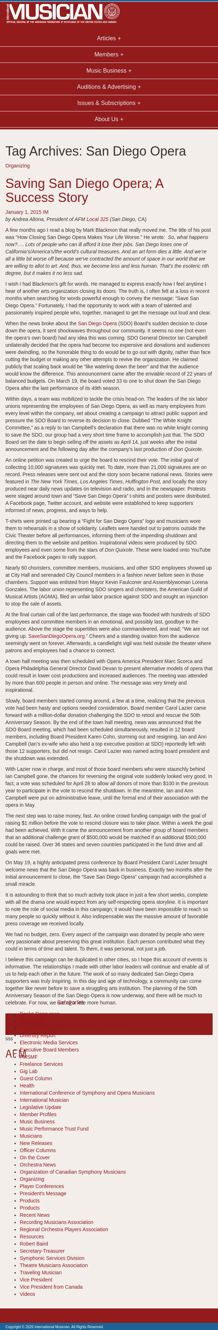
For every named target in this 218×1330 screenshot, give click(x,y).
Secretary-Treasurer (42, 1251)
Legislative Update (40, 1107)
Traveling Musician (41, 1272)
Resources (32, 1236)
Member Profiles (38, 1114)
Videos (27, 1294)
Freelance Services (41, 1064)
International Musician (44, 1100)
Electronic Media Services (49, 1042)
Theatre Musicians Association (54, 1265)
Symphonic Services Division (52, 1258)
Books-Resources (40, 1014)
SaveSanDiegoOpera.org (56, 636)
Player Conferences (42, 1186)
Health (27, 1086)
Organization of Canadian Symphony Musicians (73, 1172)
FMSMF (29, 1057)
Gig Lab (28, 1071)
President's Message (43, 1193)
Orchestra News (38, 1165)
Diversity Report (38, 1035)
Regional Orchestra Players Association (64, 1229)
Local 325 (98, 219)
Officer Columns (38, 1150)
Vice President (36, 1280)
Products (30, 1201)
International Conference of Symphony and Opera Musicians (87, 1093)
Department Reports (42, 1028)
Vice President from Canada (51, 1287)
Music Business (37, 1121)
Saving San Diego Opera (104, 1024)
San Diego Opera (97, 323)
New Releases (36, 1143)
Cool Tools (31, 1021)
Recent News (35, 1215)
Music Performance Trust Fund (54, 1129)
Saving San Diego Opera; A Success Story (84, 190)
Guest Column (36, 1078)
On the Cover (35, 1157)
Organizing (17, 166)
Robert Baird (34, 1244)
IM (46, 212)
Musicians (31, 1136)
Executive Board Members (49, 1050)
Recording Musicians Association (57, 1222)
